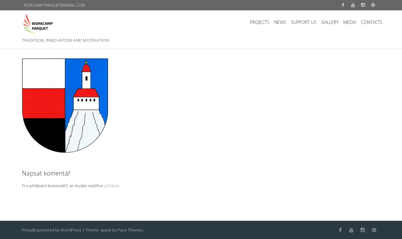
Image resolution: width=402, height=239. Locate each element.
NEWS (280, 22)
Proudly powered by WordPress (51, 230)
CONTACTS (372, 22)
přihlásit (111, 185)
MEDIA (349, 22)
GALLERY (330, 22)
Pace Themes (130, 230)
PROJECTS (259, 22)
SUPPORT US (304, 22)
